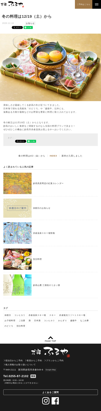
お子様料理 (9, 320)
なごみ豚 (84, 320)
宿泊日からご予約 (14, 360)
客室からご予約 (34, 360)
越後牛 (73, 320)
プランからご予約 (54, 360)
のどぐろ (8, 326)
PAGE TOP (50, 341)
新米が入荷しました (72, 156)
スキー (52, 315)
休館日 (7, 315)
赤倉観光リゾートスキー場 (72, 315)
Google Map (51, 370)
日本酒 (37, 320)
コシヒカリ (19, 315)
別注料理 (21, 326)
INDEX (53, 156)
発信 (33, 376)
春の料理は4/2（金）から (31, 156)
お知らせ (30, 23)
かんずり (62, 320)
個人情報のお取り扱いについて (20, 365)
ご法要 (22, 320)
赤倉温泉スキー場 (37, 315)
